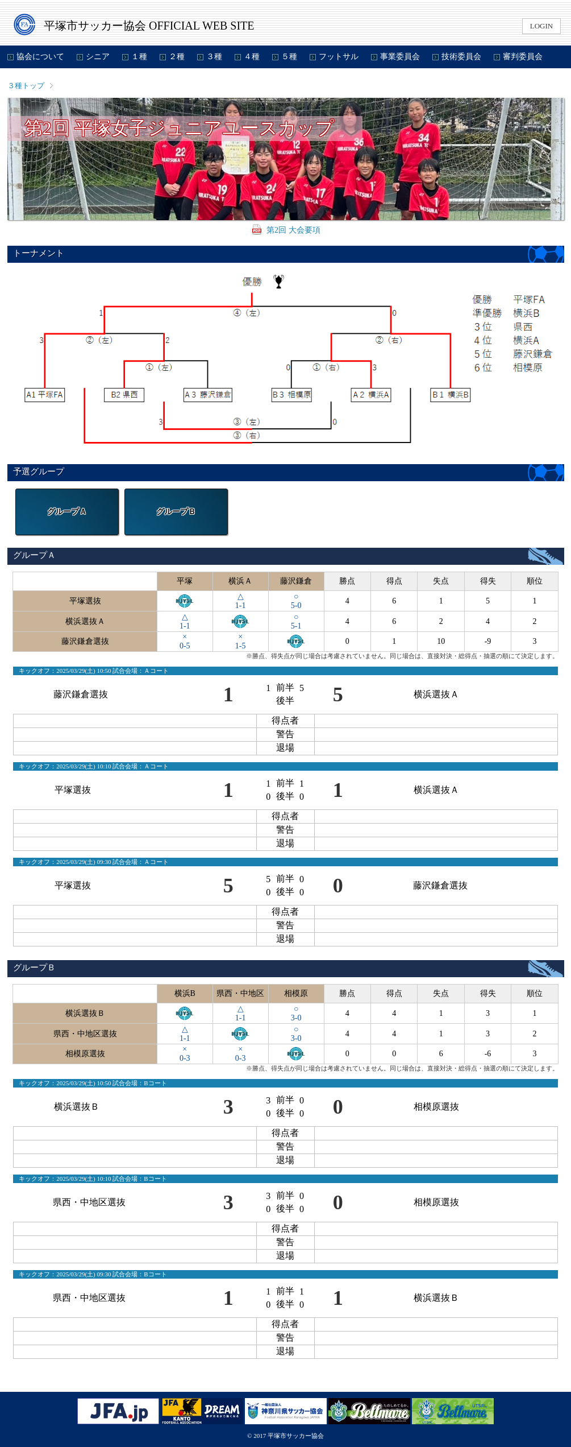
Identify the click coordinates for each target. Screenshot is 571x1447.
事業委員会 (400, 56)
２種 (177, 56)
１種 (139, 56)
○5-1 (296, 621)
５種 (289, 56)
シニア (98, 56)
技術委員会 (461, 56)
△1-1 (240, 601)
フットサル (339, 56)
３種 (214, 56)
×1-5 (240, 641)
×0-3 (185, 1053)
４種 (252, 56)
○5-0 (296, 601)
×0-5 (185, 641)
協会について (40, 56)
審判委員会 (523, 56)
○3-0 (296, 1013)
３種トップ (25, 85)
